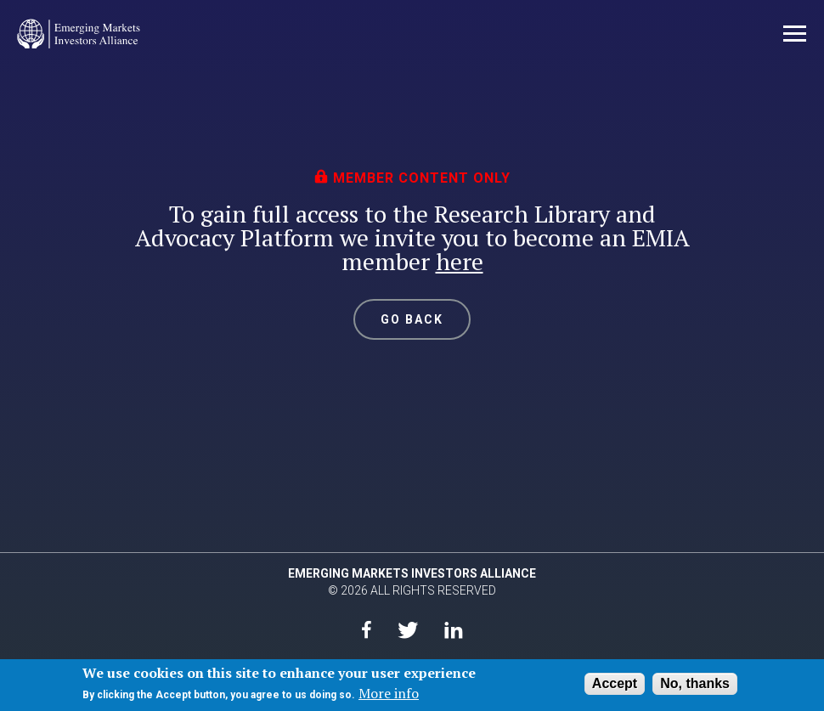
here (459, 261)
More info (388, 693)
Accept (614, 683)
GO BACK (412, 319)
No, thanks (695, 683)
